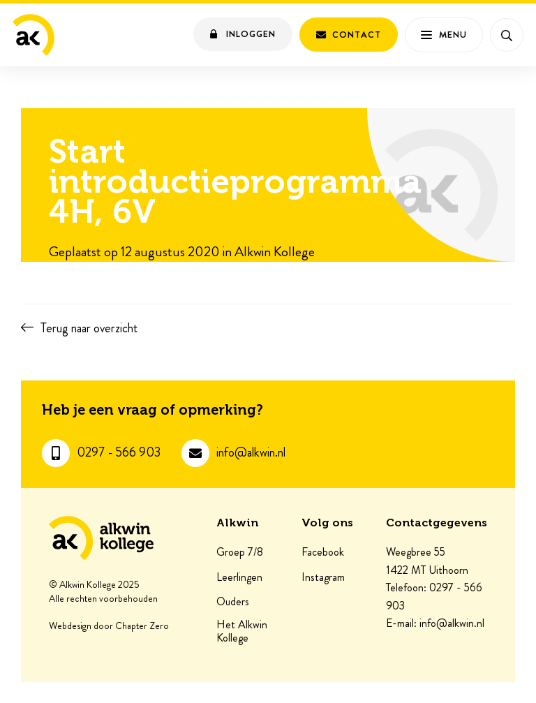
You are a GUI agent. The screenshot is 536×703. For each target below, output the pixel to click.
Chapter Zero (142, 626)
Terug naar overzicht (88, 328)
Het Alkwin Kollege (241, 631)
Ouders (232, 602)
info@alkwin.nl (250, 452)
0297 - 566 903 (119, 452)
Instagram (323, 577)
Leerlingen (239, 577)
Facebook (323, 552)
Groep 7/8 (239, 552)
